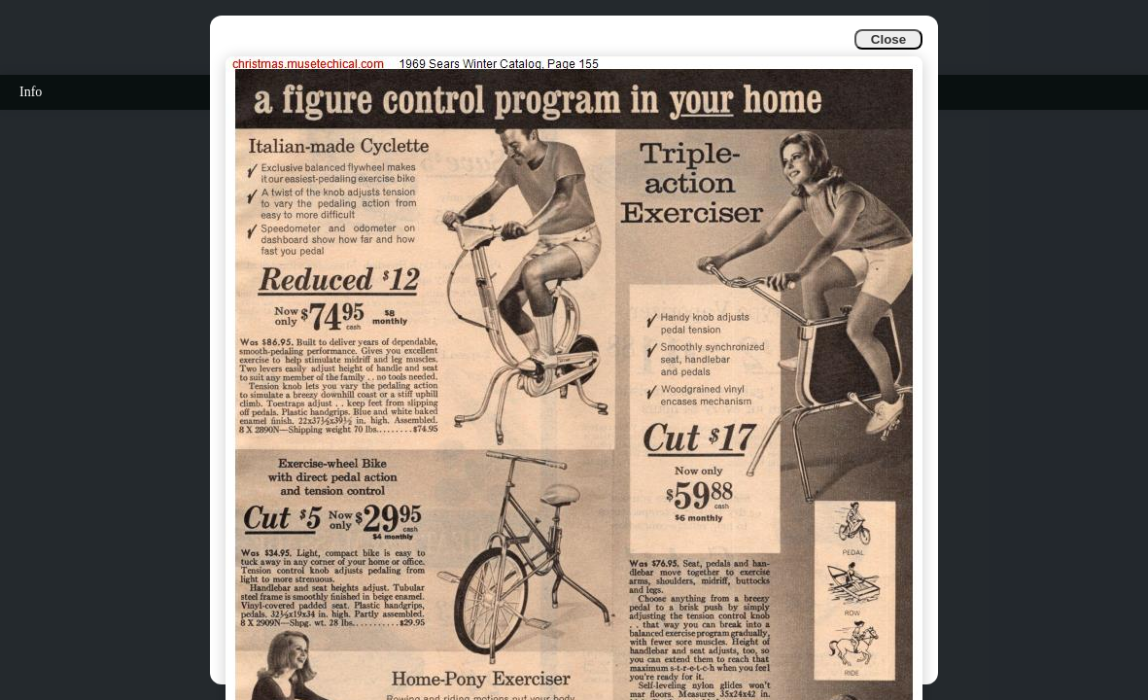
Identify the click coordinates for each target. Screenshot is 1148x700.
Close (888, 39)
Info (30, 92)
